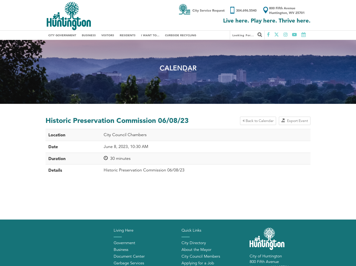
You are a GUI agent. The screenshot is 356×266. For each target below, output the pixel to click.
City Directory (193, 242)
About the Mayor (196, 249)
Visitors (107, 35)
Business (89, 35)
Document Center (129, 256)
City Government (62, 35)
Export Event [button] (294, 120)
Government (124, 242)
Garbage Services (129, 263)
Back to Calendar (258, 120)
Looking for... (247, 34)
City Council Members (200, 256)
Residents (127, 35)
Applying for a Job (197, 263)
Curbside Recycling (180, 35)
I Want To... (150, 35)
